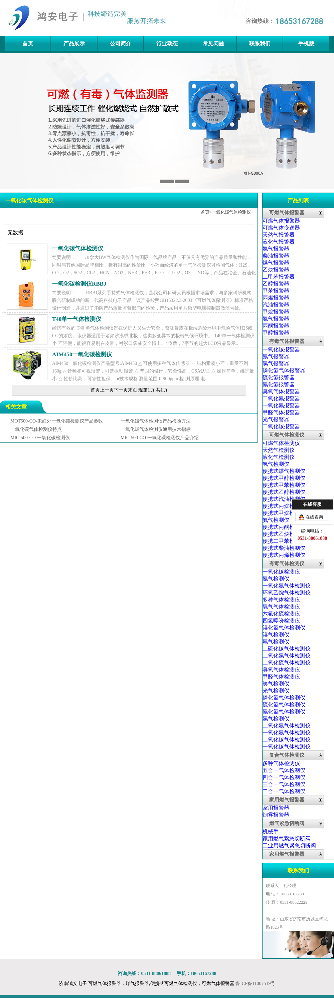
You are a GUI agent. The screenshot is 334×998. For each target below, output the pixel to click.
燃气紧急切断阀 (286, 823)
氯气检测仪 (276, 718)
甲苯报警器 (276, 291)
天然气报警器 (279, 235)
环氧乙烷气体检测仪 (287, 592)
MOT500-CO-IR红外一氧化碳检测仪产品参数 (56, 421)
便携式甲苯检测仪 (284, 485)
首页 (27, 43)
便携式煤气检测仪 (284, 471)
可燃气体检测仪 (286, 435)
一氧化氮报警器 (281, 405)
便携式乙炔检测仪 (284, 534)
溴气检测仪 (276, 634)
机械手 (271, 831)
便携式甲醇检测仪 (284, 478)
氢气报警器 (276, 249)
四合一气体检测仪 (284, 777)
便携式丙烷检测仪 (284, 506)
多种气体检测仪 (281, 599)
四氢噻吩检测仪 (281, 620)
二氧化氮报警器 (281, 398)
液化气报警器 (279, 242)
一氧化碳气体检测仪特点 (36, 429)
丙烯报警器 (276, 298)
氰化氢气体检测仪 (284, 711)
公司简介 (120, 43)
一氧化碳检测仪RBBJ (79, 284)
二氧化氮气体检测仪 (287, 725)
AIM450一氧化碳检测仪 (82, 354)
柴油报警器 (276, 256)
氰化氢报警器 (279, 384)
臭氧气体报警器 (281, 391)
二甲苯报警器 (279, 277)
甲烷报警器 (276, 312)
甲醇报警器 (276, 333)
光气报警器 (276, 419)
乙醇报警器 (276, 284)
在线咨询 (314, 516)
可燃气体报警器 (286, 212)
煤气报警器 (276, 263)
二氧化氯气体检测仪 (287, 655)
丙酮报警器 (276, 326)
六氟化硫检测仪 (281, 613)
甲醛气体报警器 (281, 412)
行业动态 (167, 43)
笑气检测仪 (276, 683)
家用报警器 (276, 808)
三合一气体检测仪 (284, 784)
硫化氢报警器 (279, 377)
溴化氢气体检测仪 (284, 627)
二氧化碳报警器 (281, 426)
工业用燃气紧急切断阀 (289, 845)
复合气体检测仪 (286, 755)
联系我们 (260, 43)
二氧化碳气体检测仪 (287, 739)
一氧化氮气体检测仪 (287, 585)
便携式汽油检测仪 (284, 499)
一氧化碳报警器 (281, 349)
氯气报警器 (276, 363)
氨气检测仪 (276, 520)
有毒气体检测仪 (286, 563)
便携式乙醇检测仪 (284, 492)
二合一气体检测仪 (284, 791)
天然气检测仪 (279, 450)
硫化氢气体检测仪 (284, 704)
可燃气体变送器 (281, 228)
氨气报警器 (276, 319)
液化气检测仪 (279, 457)
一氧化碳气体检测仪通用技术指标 (156, 429)
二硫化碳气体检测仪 (287, 648)
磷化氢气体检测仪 (284, 697)
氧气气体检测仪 (281, 606)
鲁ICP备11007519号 (255, 983)
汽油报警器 (276, 305)
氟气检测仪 (276, 641)
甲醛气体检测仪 (281, 676)
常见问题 (213, 43)
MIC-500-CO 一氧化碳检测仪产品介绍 (160, 437)
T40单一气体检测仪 (76, 319)
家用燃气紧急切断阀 (287, 838)
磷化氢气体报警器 (284, 370)
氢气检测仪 (276, 464)
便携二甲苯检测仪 (284, 541)
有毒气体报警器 (286, 341)
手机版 (306, 43)
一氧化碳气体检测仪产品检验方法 (156, 421)
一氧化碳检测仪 (281, 571)
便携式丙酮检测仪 (284, 527)
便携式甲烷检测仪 (284, 513)
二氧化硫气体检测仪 (287, 662)
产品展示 (74, 43)
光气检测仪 (276, 690)
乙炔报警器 (276, 270)
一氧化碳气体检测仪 (231, 212)
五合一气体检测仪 (284, 770)
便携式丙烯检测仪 (284, 555)
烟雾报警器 (276, 815)
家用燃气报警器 (286, 799)
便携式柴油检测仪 (284, 548)
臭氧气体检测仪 (281, 669)
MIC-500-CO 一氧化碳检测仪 (40, 437)
